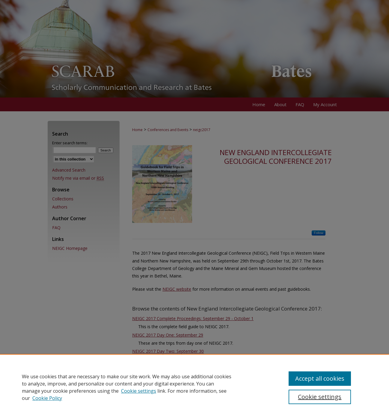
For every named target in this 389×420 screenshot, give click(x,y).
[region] (194, 387)
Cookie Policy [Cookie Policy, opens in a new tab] (47, 398)
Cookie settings (138, 391)
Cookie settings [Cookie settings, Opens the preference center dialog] (319, 397)
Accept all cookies (319, 378)
